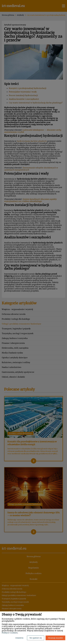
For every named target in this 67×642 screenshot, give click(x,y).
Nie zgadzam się (36, 638)
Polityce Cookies (10, 633)
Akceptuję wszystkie (55, 638)
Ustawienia (19, 638)
